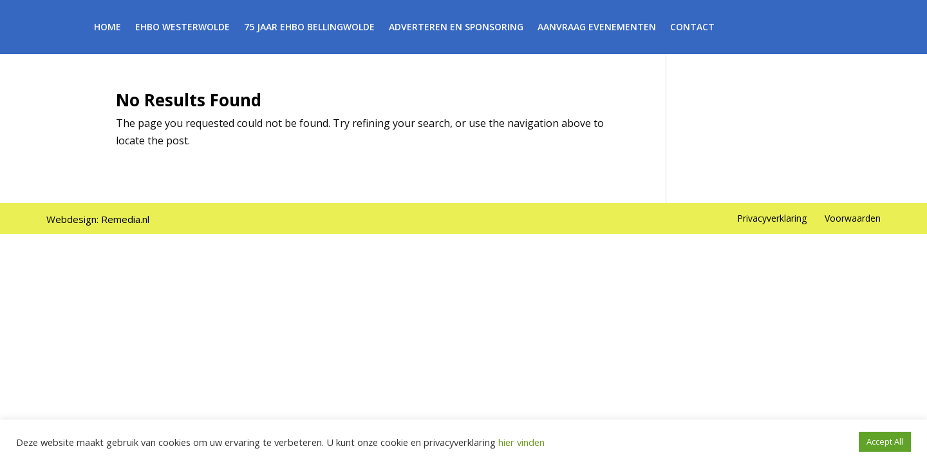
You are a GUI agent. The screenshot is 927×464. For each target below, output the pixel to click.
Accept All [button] (884, 441)
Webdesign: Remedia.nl (97, 219)
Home (107, 28)
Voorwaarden (853, 218)
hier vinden (520, 442)
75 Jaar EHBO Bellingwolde (309, 28)
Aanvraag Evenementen (597, 28)
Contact (692, 28)
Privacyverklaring (772, 218)
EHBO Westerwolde (182, 28)
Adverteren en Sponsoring (456, 28)
